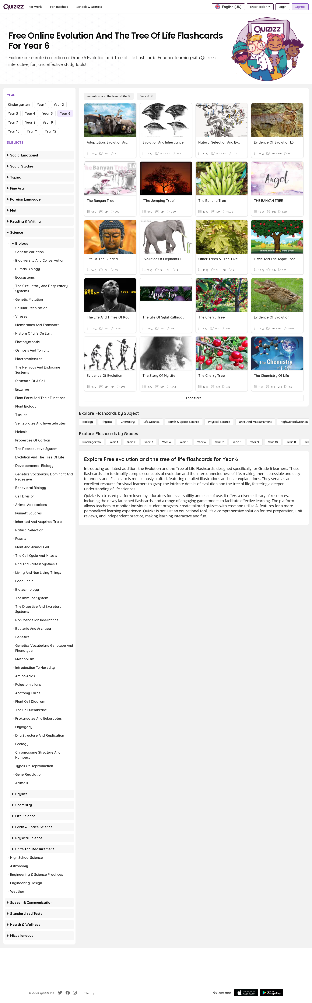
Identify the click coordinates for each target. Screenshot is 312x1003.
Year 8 (30, 122)
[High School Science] (294, 421)
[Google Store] (271, 992)
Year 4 (30, 113)
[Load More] (194, 398)
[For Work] (35, 6)
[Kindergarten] (91, 442)
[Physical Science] (219, 421)
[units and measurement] (255, 421)
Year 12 (50, 131)
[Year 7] (219, 442)
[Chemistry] (127, 421)
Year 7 (13, 122)
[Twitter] (60, 992)
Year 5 (47, 113)
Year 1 (41, 104)
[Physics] (106, 421)
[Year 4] (166, 442)
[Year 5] (184, 442)
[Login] (282, 6)
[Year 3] (149, 442)
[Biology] (88, 421)
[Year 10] (272, 442)
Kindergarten (19, 104)
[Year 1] (113, 442)
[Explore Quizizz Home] (13, 7)
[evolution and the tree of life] (109, 96)
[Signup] (300, 6)
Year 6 (65, 113)
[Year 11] (291, 442)
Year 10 (14, 131)
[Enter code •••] (260, 6)
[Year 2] (131, 442)
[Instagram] (75, 992)
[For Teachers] (59, 6)
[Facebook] (68, 992)
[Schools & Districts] (89, 6)
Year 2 (59, 104)
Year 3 (13, 113)
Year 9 (48, 122)
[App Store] (246, 992)
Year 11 (32, 131)
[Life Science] (151, 421)
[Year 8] (237, 442)
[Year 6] (146, 96)
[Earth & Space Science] (184, 421)
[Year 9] (255, 442)
